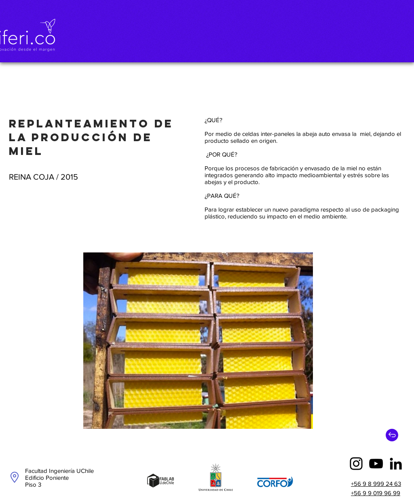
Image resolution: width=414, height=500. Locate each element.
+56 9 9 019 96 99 (375, 492)
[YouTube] (376, 463)
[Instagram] (356, 463)
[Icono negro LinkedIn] (395, 463)
